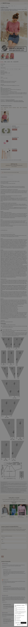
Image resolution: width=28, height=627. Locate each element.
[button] (20, 624)
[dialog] (20, 615)
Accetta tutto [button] (23, 622)
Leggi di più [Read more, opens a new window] (19, 613)
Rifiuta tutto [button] (18, 622)
